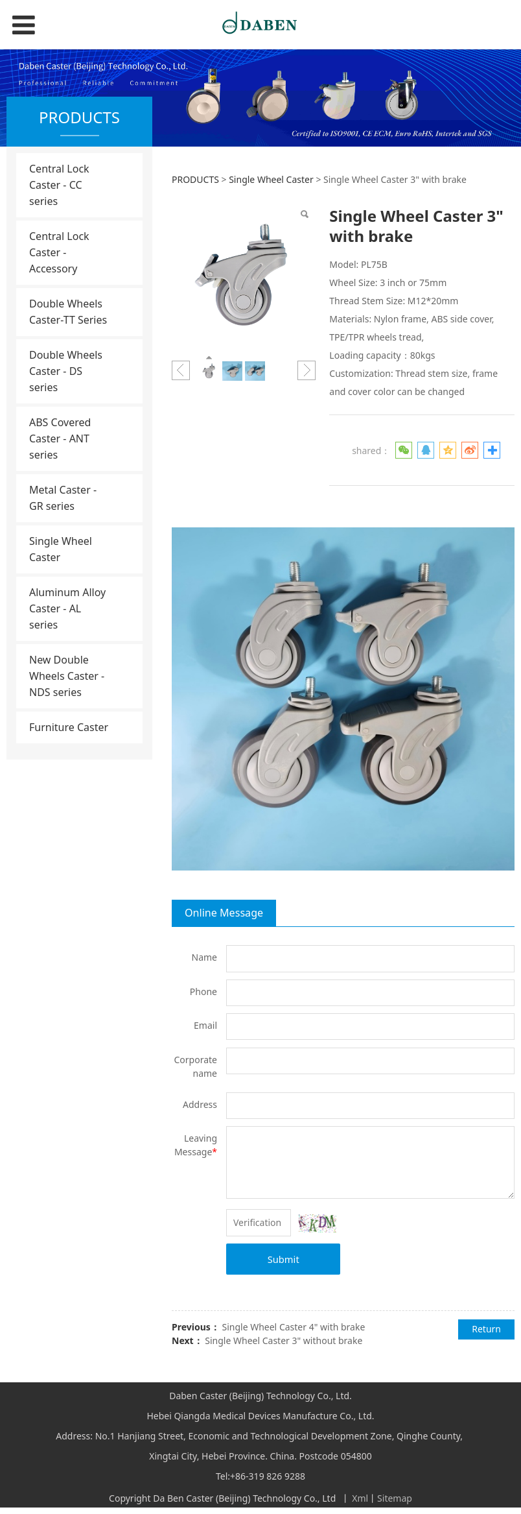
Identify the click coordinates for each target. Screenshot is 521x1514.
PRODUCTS (195, 179)
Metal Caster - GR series (63, 498)
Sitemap (394, 1498)
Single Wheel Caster (60, 549)
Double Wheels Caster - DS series (65, 371)
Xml (360, 1498)
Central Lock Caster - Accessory (59, 252)
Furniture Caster (68, 727)
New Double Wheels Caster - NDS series (66, 676)
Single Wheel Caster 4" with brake (293, 1327)
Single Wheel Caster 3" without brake (283, 1340)
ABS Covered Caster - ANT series (60, 438)
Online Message (224, 913)
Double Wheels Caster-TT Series (68, 311)
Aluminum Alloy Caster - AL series (67, 608)
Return (486, 1329)
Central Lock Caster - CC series (59, 185)
